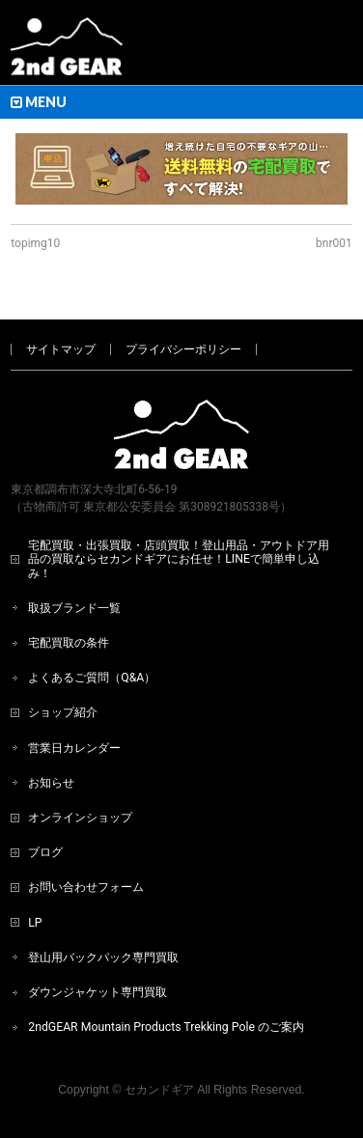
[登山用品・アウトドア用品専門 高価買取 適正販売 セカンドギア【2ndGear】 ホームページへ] (67, 54)
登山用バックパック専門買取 (103, 957)
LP (35, 923)
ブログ (45, 852)
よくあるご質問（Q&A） (91, 677)
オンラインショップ (80, 817)
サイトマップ (61, 349)
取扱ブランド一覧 (74, 608)
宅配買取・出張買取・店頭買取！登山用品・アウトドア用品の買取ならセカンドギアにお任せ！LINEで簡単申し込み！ (178, 559)
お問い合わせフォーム (86, 887)
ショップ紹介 (63, 712)
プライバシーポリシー (183, 349)
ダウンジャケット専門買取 (97, 992)
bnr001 (334, 243)
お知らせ (51, 783)
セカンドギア (159, 1089)
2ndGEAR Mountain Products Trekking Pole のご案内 (166, 1027)
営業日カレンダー (74, 748)
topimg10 (35, 243)
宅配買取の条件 (68, 643)
